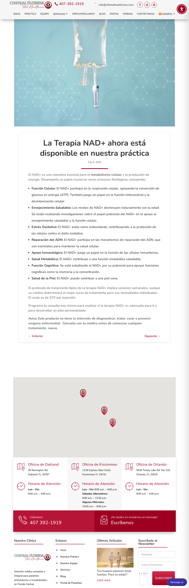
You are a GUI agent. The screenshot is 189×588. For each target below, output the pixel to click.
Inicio (17, 14)
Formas (128, 14)
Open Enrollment (83, 14)
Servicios (59, 14)
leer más (103, 580)
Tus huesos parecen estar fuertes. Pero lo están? (114, 573)
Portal (114, 14)
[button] (83, 393)
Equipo (44, 14)
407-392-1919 (71, 3)
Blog (102, 14)
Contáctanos (145, 14)
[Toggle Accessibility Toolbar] (181, 9)
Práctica (30, 14)
